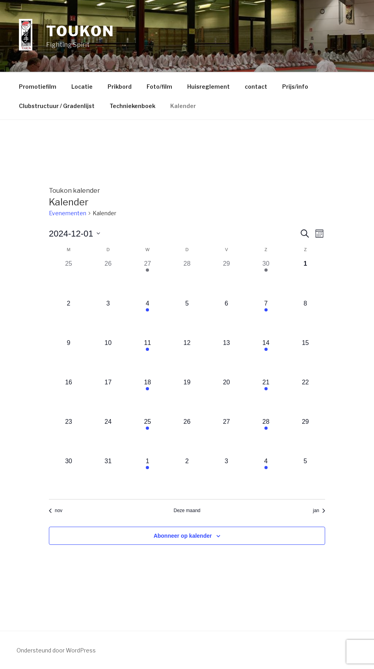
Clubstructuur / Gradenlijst (57, 105)
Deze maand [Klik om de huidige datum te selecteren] (186, 510)
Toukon (80, 31)
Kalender (183, 105)
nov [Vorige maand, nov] (55, 510)
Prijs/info (295, 86)
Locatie (82, 86)
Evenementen (67, 213)
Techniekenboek (132, 105)
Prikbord (120, 86)
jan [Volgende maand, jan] (319, 510)
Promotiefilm (37, 86)
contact (256, 86)
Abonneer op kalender (183, 536)
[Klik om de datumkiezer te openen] (74, 233)
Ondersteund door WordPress (56, 650)
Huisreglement (208, 86)
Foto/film (159, 86)
